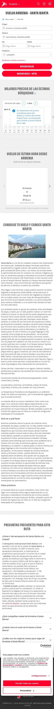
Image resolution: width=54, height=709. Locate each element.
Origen (4, 24)
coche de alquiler (12, 603)
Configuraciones (39, 676)
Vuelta (29, 42)
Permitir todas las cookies (27, 683)
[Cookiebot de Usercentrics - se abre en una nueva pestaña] (40, 646)
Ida (3, 42)
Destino (5, 33)
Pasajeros (6, 51)
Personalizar (27, 690)
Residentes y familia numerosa (14, 60)
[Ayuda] (44, 3)
